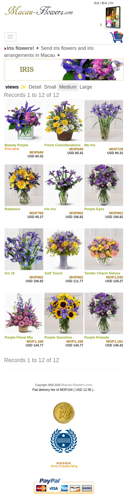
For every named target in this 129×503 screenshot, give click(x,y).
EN (111, 3)
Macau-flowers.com (76, 385)
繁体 (104, 3)
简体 (96, 3)
